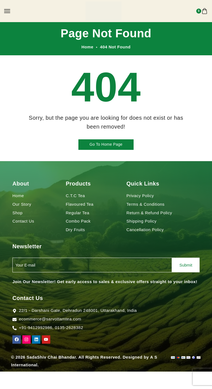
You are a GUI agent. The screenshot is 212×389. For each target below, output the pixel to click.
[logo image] (103, 10)
